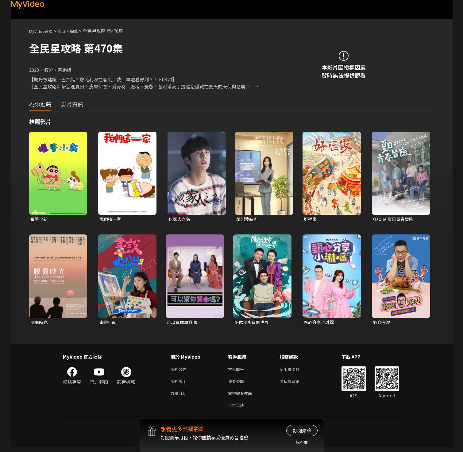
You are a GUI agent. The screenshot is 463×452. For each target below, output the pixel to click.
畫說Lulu (108, 323)
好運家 (311, 219)
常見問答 (237, 371)
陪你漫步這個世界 (252, 323)
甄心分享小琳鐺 (320, 323)
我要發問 (237, 384)
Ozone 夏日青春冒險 (394, 219)
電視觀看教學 (242, 396)
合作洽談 (237, 409)
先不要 (302, 442)
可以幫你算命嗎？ (185, 323)
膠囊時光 (39, 323)
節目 (66, 31)
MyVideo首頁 (43, 31)
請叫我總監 (247, 219)
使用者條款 (294, 371)
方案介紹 (180, 396)
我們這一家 (110, 219)
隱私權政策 (294, 384)
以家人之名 (180, 219)
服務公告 (180, 371)
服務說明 (180, 384)
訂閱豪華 (302, 430)
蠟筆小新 (39, 219)
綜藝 (80, 31)
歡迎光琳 (382, 323)
